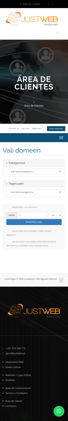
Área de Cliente (30, 4)
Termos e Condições (16, 392)
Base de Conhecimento (18, 387)
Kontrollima (34, 221)
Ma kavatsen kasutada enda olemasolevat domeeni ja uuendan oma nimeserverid (31, 242)
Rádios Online (13, 366)
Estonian (13, 127)
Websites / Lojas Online (18, 374)
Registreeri (37, 127)
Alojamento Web (14, 361)
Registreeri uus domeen (21, 206)
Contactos (11, 405)
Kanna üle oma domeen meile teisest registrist (28, 231)
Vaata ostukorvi (56, 127)
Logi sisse (25, 127)
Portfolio (10, 379)
